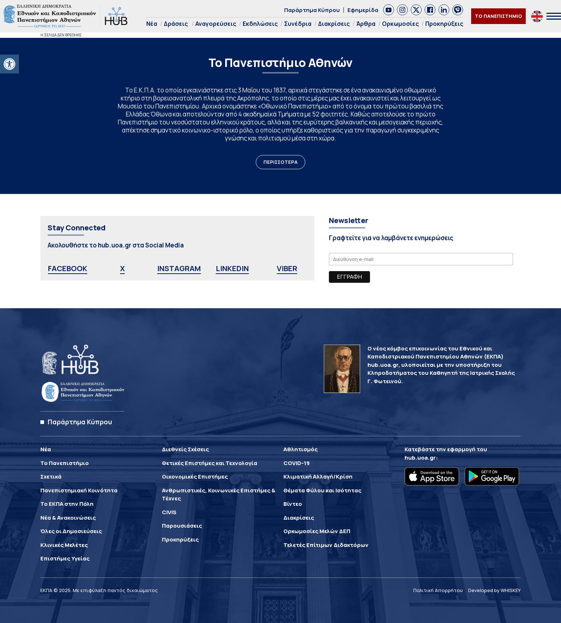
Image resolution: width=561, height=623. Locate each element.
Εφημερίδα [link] (362, 10)
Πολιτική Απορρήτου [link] (438, 590)
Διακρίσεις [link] (334, 24)
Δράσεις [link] (176, 24)
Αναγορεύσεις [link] (215, 24)
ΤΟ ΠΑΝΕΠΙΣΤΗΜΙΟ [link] (498, 16)
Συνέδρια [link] (297, 24)
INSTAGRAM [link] (179, 268)
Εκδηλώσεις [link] (260, 24)
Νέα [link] (151, 24)
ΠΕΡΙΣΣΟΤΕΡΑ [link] (280, 162)
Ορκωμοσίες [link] (400, 24)
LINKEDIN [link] (232, 268)
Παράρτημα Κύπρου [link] (312, 10)
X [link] (122, 268)
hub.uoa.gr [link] (420, 457)
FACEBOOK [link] (67, 268)
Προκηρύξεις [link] (444, 24)
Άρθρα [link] (365, 24)
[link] (9, 64)
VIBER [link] (287, 268)
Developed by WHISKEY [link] (494, 590)
